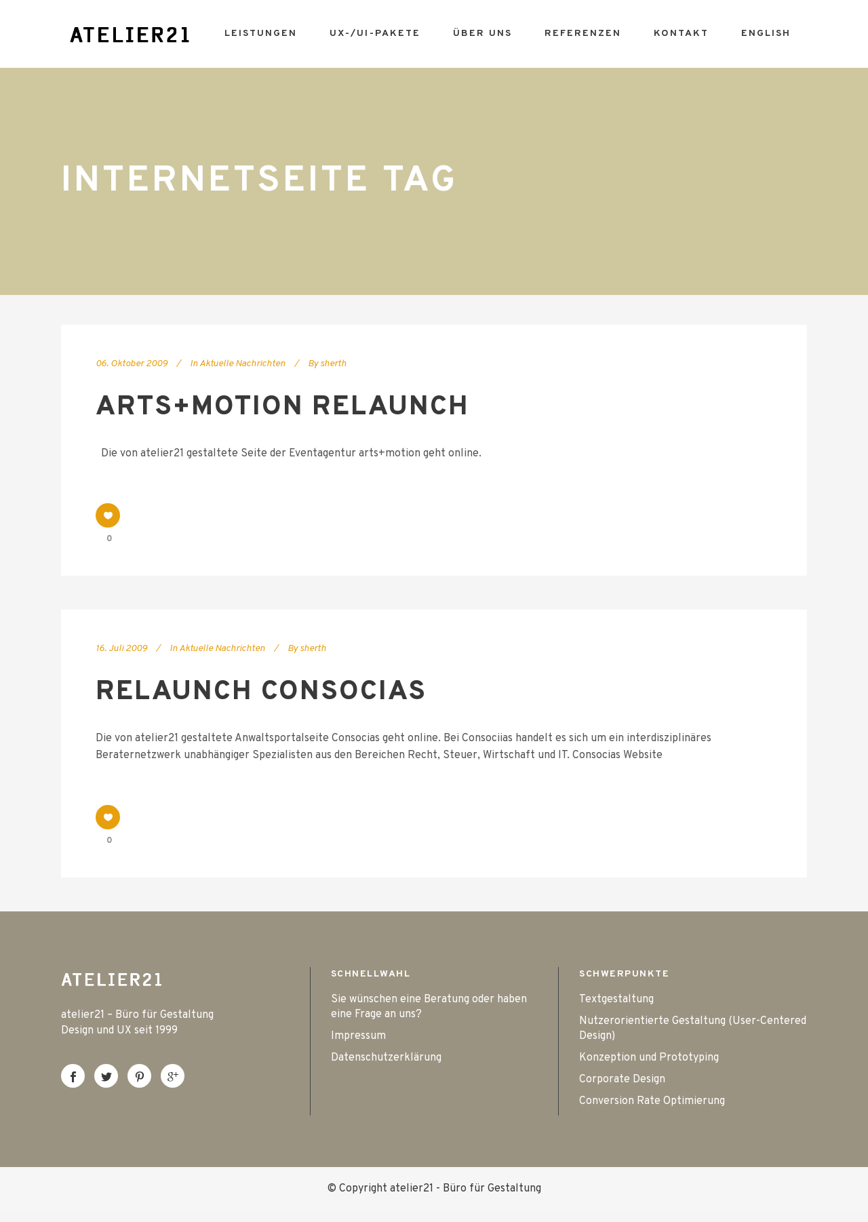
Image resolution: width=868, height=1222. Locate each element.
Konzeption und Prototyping (649, 1058)
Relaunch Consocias (261, 692)
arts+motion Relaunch (282, 408)
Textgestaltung (616, 999)
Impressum (358, 1036)
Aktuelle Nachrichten (242, 364)
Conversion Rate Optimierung (652, 1101)
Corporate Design (622, 1079)
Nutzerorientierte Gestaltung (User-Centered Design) (692, 1028)
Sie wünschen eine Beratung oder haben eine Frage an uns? (429, 1007)
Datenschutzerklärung (386, 1058)
